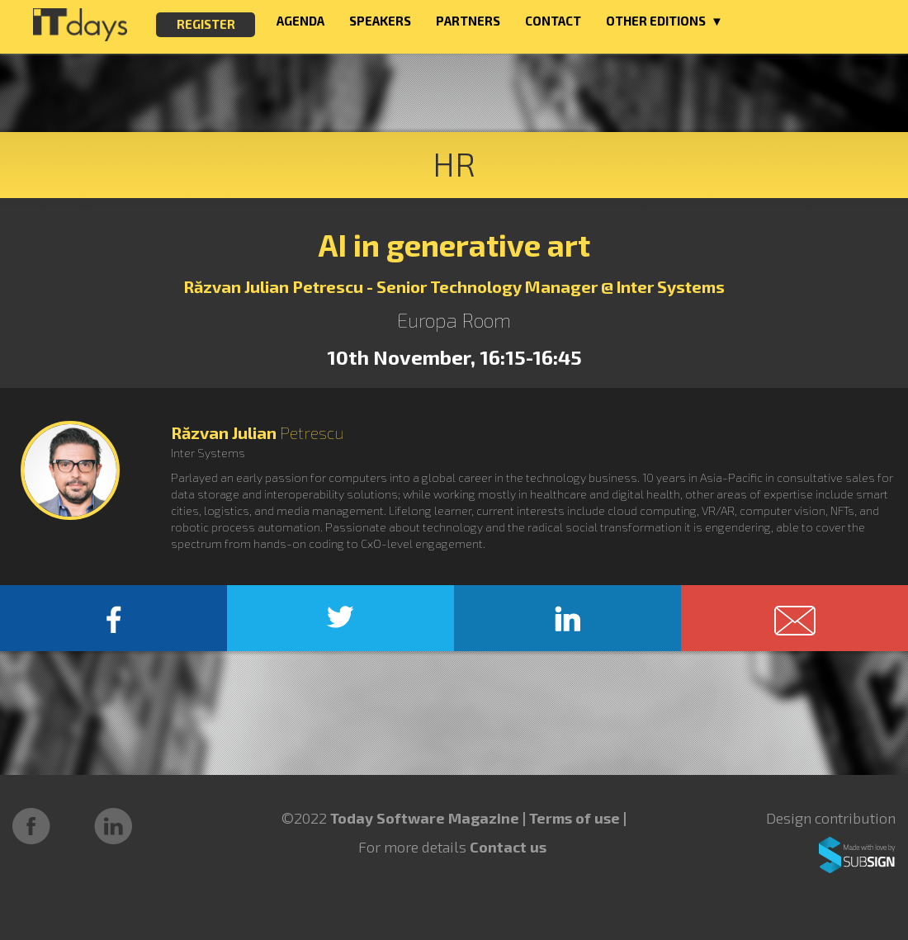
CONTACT (553, 20)
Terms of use (576, 818)
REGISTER (206, 24)
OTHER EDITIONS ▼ (664, 20)
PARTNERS (468, 20)
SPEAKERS (380, 20)
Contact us (508, 847)
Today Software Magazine (424, 818)
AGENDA (300, 20)
